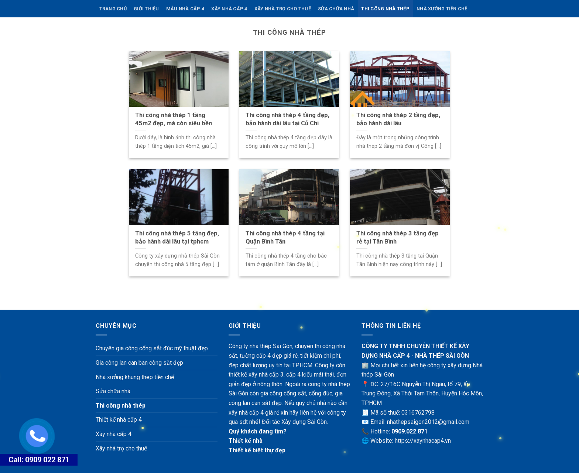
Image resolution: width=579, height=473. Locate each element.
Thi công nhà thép (385, 8)
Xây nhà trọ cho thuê (282, 8)
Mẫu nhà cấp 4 (185, 8)
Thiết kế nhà (246, 440)
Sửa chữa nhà (336, 8)
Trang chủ (113, 8)
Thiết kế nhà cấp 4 (119, 419)
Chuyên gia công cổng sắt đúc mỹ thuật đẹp (152, 348)
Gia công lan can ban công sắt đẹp (139, 362)
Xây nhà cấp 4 (229, 8)
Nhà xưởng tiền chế (442, 8)
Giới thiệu (146, 8)
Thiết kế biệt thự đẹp (257, 450)
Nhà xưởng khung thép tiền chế (135, 377)
